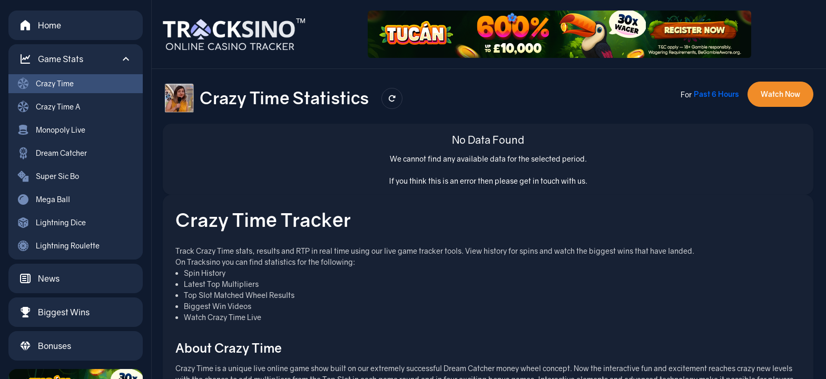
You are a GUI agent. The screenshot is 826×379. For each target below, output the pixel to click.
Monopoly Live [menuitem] (51, 130)
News (39, 278)
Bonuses (45, 346)
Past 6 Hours (716, 93)
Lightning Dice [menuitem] (51, 222)
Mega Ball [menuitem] (43, 199)
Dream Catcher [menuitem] (52, 153)
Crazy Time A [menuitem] (48, 107)
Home (40, 25)
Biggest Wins (54, 312)
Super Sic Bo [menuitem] (48, 176)
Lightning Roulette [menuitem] (58, 246)
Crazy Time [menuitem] (45, 83)
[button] (75, 59)
